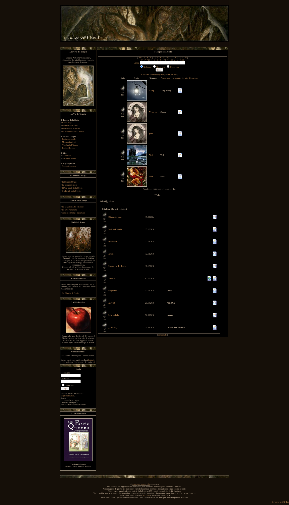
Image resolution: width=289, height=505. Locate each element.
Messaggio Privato (180, 78)
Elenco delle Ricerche (71, 128)
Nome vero (165, 78)
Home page (193, 78)
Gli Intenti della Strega (71, 191)
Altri (182, 60)
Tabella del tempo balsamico (73, 213)
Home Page (66, 122)
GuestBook (66, 155)
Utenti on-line (171, 75)
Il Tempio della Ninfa (141, 484)
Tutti (140, 57)
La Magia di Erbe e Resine (73, 207)
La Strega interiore (69, 185)
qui (93, 362)
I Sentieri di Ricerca (70, 125)
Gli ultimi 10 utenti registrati (153, 75)
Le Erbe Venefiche (69, 210)
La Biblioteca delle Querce (73, 131)
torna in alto (162, 335)
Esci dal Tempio (68, 148)
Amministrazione (69, 166)
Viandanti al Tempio (70, 145)
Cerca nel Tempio (69, 158)
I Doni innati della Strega (72, 188)
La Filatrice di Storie (70, 293)
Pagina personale (69, 139)
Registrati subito (67, 396)
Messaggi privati (69, 142)
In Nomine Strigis (69, 182)
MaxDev (146, 495)
